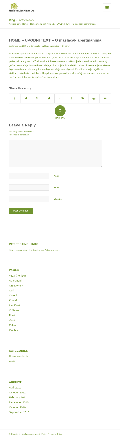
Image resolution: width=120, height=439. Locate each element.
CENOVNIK (16, 285)
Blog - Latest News (21, 20)
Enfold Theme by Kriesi (51, 434)
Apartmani (15, 280)
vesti (12, 361)
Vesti (12, 320)
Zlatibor (13, 330)
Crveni (13, 295)
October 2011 (17, 392)
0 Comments (34, 46)
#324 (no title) (17, 275)
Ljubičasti (15, 305)
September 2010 (19, 412)
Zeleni (12, 325)
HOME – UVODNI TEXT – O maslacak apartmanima (55, 40)
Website (58, 199)
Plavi (12, 315)
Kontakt (13, 300)
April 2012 (15, 387)
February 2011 (18, 397)
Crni (11, 290)
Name (56, 176)
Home (25, 24)
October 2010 (17, 407)
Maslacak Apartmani (30, 434)
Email (56, 187)
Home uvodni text (38, 24)
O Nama (14, 310)
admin (67, 46)
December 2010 (19, 402)
